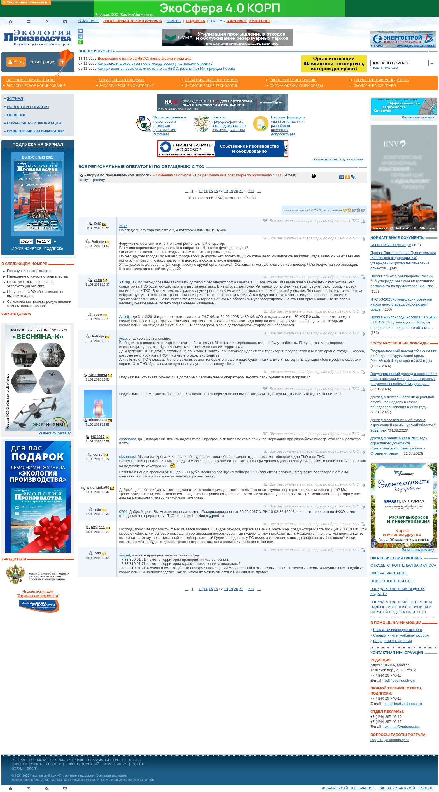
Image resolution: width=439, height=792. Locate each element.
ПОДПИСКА (37, 759)
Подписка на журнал (38, 144)
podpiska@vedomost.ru (403, 704)
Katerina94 (97, 375)
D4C (97, 224)
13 (200, 191)
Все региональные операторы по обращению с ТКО (239, 175)
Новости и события (28, 107)
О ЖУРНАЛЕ (88, 21)
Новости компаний (82, 764)
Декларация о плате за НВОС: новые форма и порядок (144, 58)
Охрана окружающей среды (296, 86)
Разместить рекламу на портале (338, 159)
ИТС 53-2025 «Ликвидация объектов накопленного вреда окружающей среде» (401, 304)
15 (211, 191)
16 (216, 191)
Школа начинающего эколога (397, 630)
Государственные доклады (399, 343)
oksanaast (98, 420)
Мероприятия (115, 764)
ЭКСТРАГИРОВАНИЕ (388, 573)
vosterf (124, 555)
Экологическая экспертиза (211, 80)
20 (236, 191)
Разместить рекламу (54, 433)
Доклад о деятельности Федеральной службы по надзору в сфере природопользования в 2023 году (402, 402)
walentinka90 (98, 487)
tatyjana (98, 527)
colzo (97, 454)
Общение (16, 115)
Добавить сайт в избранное (348, 788)
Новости (53, 764)
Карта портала (385, 68)
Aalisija (98, 241)
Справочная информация (34, 123)
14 (205, 191)
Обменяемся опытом (173, 175)
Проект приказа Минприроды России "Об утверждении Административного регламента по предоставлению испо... (403, 281)
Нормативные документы (397, 238)
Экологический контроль (30, 80)
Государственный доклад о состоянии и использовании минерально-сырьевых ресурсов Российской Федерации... (404, 379)
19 (231, 191)
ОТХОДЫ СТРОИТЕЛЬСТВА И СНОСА (403, 565)
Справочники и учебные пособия (401, 635)
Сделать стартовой (397, 788)
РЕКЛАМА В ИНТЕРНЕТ (105, 759)
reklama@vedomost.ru (402, 727)
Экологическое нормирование (36, 86)
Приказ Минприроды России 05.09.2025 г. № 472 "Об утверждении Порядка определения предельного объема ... (404, 322)
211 (251, 191)
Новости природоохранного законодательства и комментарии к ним (229, 123)
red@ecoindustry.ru (399, 680)
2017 (123, 226)
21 (241, 191)
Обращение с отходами (121, 80)
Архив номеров (27, 249)
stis (98, 509)
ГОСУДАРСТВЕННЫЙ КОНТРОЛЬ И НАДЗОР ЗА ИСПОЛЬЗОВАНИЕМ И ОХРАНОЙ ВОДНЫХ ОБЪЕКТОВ (401, 607)
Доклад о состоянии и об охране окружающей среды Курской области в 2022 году (403, 425)
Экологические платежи (293, 80)
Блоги (32, 768)
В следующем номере (24, 264)
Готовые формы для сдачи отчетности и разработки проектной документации (288, 125)
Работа (138, 764)
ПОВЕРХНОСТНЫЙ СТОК (392, 581)
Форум (17, 768)
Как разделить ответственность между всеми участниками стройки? (155, 63)
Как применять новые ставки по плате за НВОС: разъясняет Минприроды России (166, 68)
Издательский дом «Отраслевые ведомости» (62, 775)
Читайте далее (14, 314)
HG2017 (97, 437)
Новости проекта (96, 51)
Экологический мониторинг (126, 86)
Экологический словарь (396, 558)
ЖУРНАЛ (18, 759)
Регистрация (42, 61)
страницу (97, 180)
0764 (123, 511)
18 (226, 191)
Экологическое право (375, 86)
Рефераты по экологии (392, 641)
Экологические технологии (212, 86)
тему (83, 180)
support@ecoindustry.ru (389, 740)
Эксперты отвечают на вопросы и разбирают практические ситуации (169, 125)
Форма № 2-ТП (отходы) (390, 245)
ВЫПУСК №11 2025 (38, 157)
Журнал (15, 99)
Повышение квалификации (35, 131)
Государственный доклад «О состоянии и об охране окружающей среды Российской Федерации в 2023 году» (403, 355)
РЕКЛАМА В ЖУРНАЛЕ (67, 759)
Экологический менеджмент (381, 80)
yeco (98, 280)
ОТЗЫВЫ (174, 21)
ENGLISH (426, 788)
